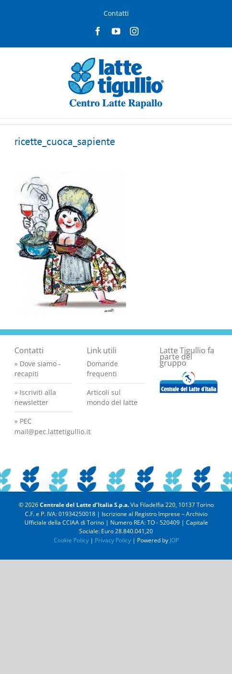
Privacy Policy (113, 540)
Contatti (116, 13)
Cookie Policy (71, 540)
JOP (174, 540)
